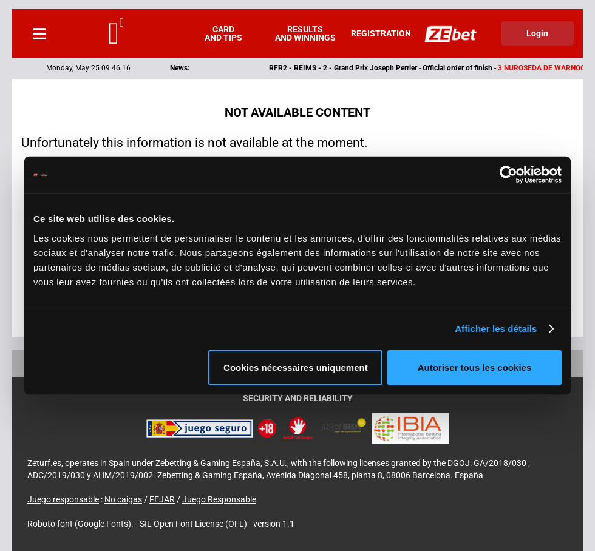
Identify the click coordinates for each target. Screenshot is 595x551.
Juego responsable (63, 499)
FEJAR (162, 499)
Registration (381, 33)
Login (537, 33)
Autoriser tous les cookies (475, 367)
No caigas (123, 499)
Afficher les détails (496, 328)
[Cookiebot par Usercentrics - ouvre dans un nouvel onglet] (508, 175)
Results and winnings (305, 33)
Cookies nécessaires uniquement (295, 367)
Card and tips (223, 33)
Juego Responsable (219, 499)
